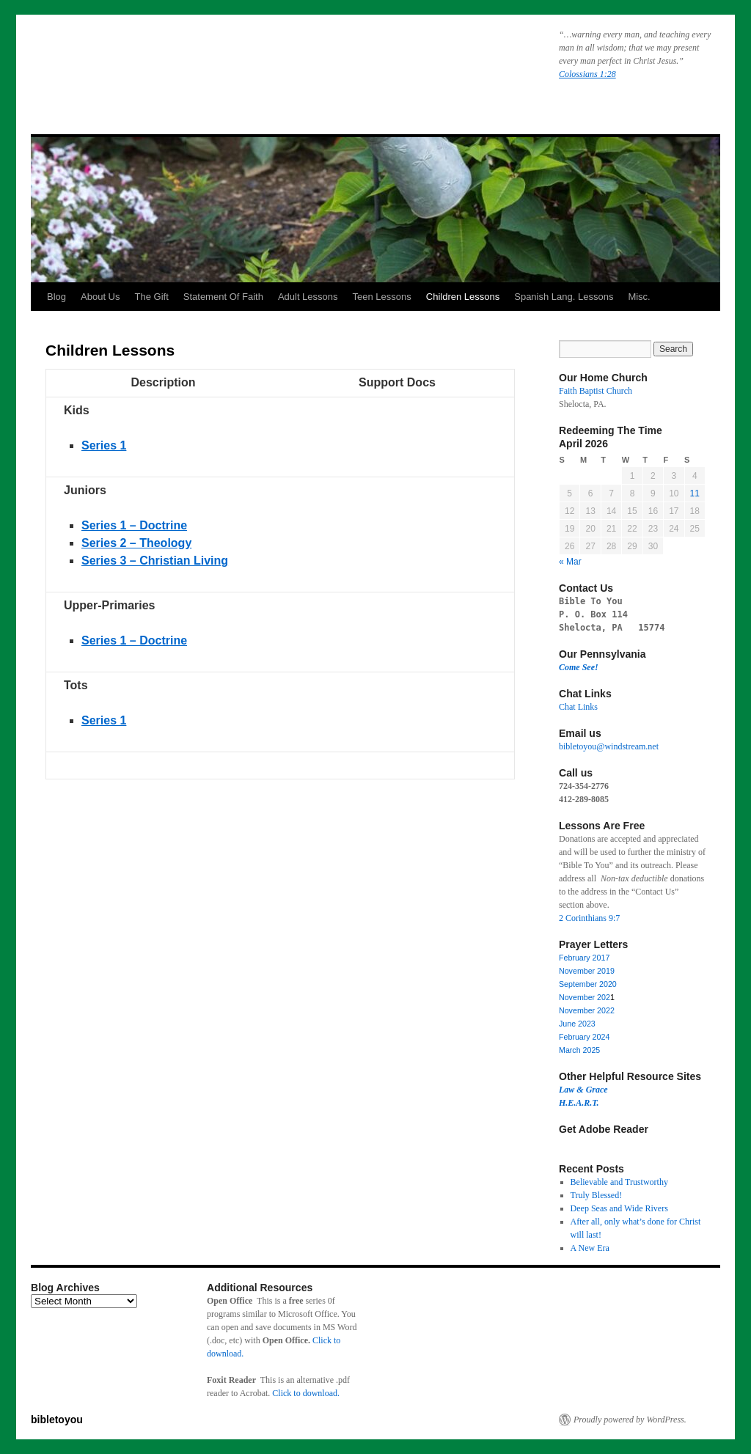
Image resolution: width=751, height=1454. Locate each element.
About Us (100, 296)
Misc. (639, 296)
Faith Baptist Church (595, 391)
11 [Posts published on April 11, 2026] (695, 493)
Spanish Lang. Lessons (563, 296)
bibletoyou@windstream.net (609, 746)
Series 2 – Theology (136, 543)
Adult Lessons (308, 296)
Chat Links (578, 707)
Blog (56, 296)
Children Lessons (462, 296)
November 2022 (587, 1010)
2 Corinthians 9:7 (589, 918)
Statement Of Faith (223, 296)
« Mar (570, 562)
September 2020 (588, 984)
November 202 (584, 997)
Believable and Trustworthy (619, 1182)
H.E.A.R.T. (579, 1103)
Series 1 (103, 720)
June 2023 (577, 1023)
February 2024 (584, 1036)
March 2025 (579, 1050)
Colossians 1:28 (587, 74)
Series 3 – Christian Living (154, 560)
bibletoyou (216, 62)
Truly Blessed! (597, 1195)
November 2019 (587, 970)
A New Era (590, 1248)
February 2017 (584, 957)
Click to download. (306, 1393)
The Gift (152, 296)
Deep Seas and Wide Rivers (619, 1208)
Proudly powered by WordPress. (630, 1419)
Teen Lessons (382, 296)
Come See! (578, 667)
